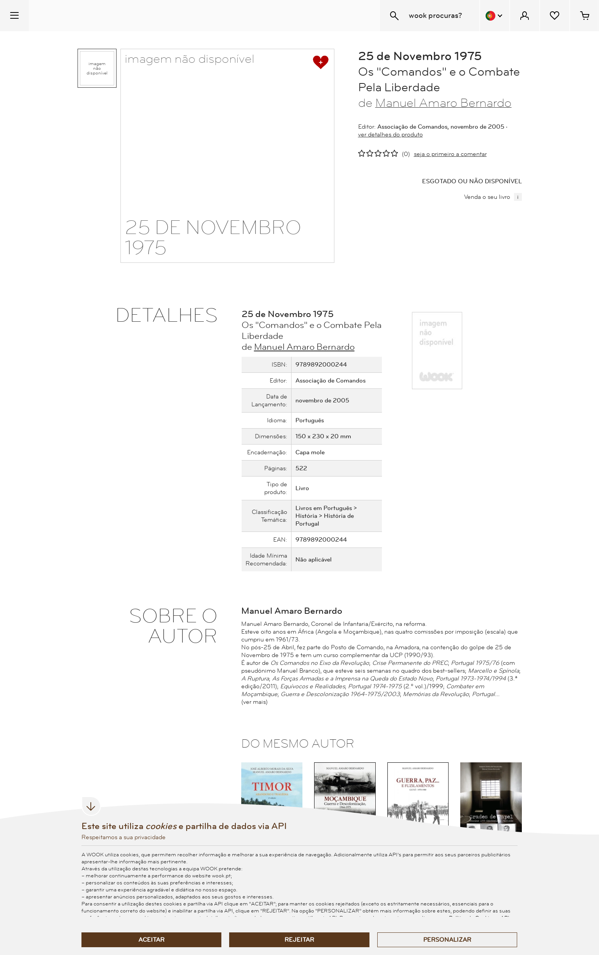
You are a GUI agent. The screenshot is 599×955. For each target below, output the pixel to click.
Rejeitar (299, 940)
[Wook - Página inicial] (77, 15)
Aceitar (151, 940)
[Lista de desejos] (554, 15)
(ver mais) (254, 702)
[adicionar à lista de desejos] (320, 62)
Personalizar (447, 940)
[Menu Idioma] (494, 15)
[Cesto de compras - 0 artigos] (584, 15)
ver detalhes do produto (390, 134)
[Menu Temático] (14, 15)
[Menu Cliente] (524, 15)
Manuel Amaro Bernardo (443, 103)
